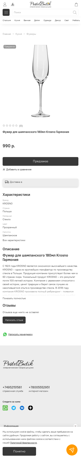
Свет (66, 20)
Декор (58, 20)
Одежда (47, 20)
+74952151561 (12, 387)
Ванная (27, 20)
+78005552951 (39, 387)
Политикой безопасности (23, 442)
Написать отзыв (14, 320)
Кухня (17, 20)
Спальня (7, 20)
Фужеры (31, 33)
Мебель (76, 20)
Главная (7, 33)
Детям (37, 20)
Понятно (19, 451)
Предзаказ (40, 161)
